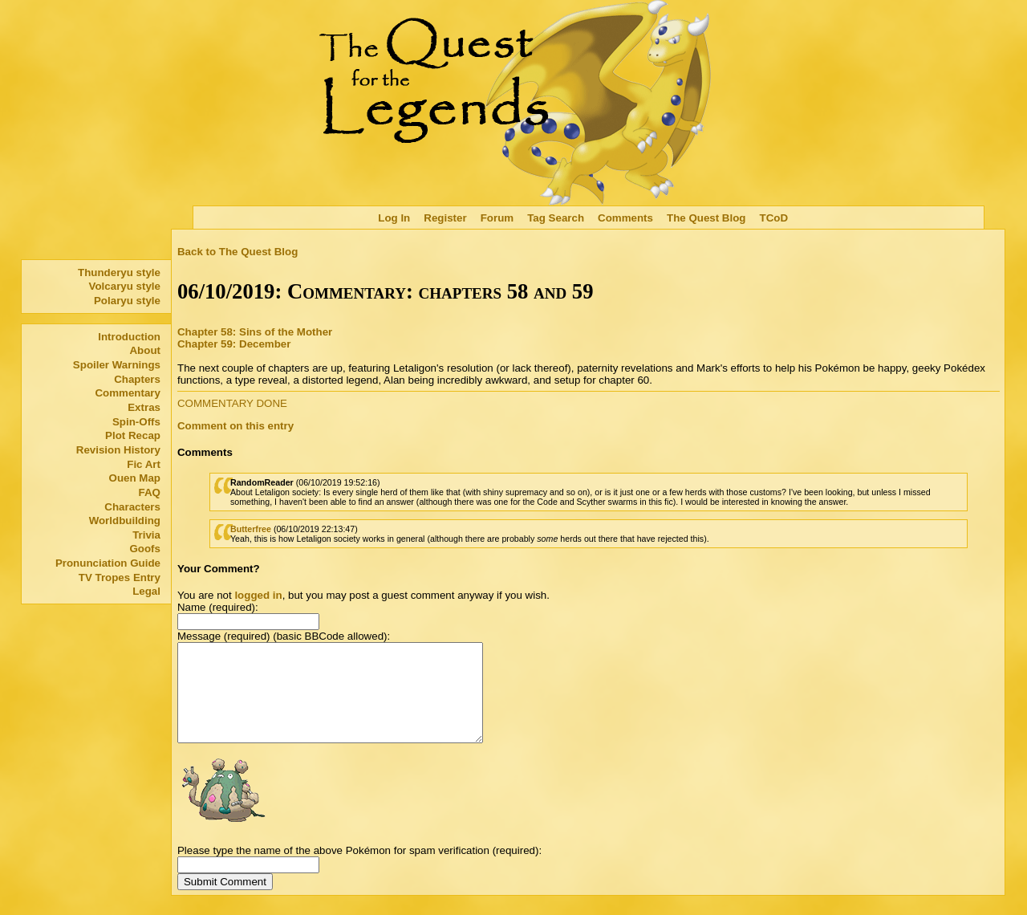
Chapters (137, 379)
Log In (394, 218)
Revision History (118, 450)
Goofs (144, 549)
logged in (258, 595)
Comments (625, 218)
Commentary (127, 393)
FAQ (149, 492)
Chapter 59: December (233, 344)
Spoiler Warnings (116, 365)
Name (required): (217, 607)
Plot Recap (132, 435)
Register (445, 218)
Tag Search (555, 218)
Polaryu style (127, 301)
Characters (132, 507)
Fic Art (143, 464)
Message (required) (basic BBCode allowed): (283, 636)
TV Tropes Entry (119, 577)
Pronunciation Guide (107, 563)
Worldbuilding (124, 520)
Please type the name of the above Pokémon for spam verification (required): (359, 870)
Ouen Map (134, 478)
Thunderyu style (119, 272)
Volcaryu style (124, 286)
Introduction (129, 337)
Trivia (146, 535)
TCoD (774, 218)
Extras (144, 407)
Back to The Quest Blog (237, 252)
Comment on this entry (235, 426)
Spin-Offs (136, 422)
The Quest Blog (706, 218)
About (144, 350)
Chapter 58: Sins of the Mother (254, 332)
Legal (146, 591)
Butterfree (250, 529)
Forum (497, 218)
